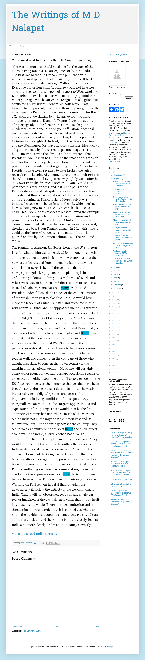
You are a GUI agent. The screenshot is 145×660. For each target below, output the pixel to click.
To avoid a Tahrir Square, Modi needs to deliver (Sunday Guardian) (121, 464)
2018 (114, 307)
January (117, 288)
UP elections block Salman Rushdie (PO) (121, 485)
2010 (114, 334)
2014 (114, 320)
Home (11, 46)
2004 (114, 355)
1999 (114, 369)
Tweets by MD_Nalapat (118, 55)
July (115, 267)
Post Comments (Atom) (32, 631)
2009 (114, 338)
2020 (114, 300)
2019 (114, 303)
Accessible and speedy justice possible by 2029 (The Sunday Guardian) (120, 444)
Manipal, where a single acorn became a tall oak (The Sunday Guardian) (120, 473)
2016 (114, 313)
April (116, 278)
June (116, 271)
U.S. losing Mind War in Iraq (122, 479)
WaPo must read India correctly (34, 533)
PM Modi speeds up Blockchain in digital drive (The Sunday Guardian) (121, 493)
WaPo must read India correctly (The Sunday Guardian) (123, 261)
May (115, 274)
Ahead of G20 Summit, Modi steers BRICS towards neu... (122, 183)
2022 (114, 293)
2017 (114, 310)
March (116, 281)
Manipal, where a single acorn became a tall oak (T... (122, 222)
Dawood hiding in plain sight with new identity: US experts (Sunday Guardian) (122, 435)
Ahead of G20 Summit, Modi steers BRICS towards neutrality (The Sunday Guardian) (122, 454)
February (117, 285)
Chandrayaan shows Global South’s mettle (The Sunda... (122, 199)
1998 (114, 372)
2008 (114, 341)
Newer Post (17, 627)
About (21, 46)
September (118, 175)
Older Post (95, 627)
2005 (114, 352)
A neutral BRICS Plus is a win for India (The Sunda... (122, 191)
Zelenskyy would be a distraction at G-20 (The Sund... (121, 214)
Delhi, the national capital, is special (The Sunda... (123, 230)
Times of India (115, 142)
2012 (114, 327)
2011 (114, 331)
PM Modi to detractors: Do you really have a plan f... (122, 238)
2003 (114, 358)
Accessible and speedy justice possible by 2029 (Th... (122, 207)
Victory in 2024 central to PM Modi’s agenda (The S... (123, 245)
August (117, 178)
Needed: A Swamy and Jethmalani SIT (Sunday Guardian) (120, 502)
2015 (114, 317)
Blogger (110, 647)
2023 (114, 172)
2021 (114, 296)
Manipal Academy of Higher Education (119, 135)
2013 (114, 324)
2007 (114, 345)
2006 (114, 348)
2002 (114, 362)
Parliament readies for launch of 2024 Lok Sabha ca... (121, 253)
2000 (114, 365)
